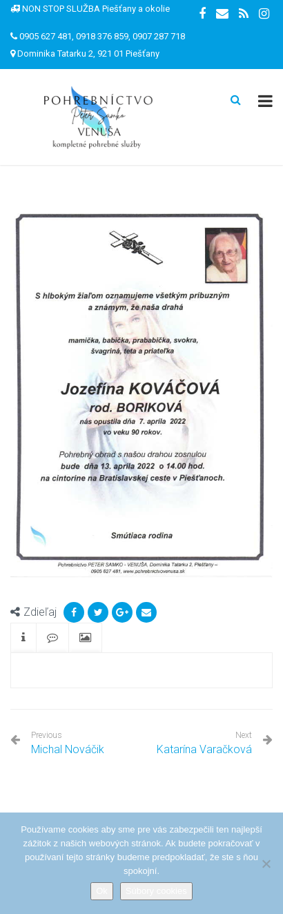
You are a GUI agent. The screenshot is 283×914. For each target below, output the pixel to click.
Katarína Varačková (204, 749)
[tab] (23, 638)
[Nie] (266, 864)
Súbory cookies (156, 891)
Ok (102, 891)
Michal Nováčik (67, 743)
